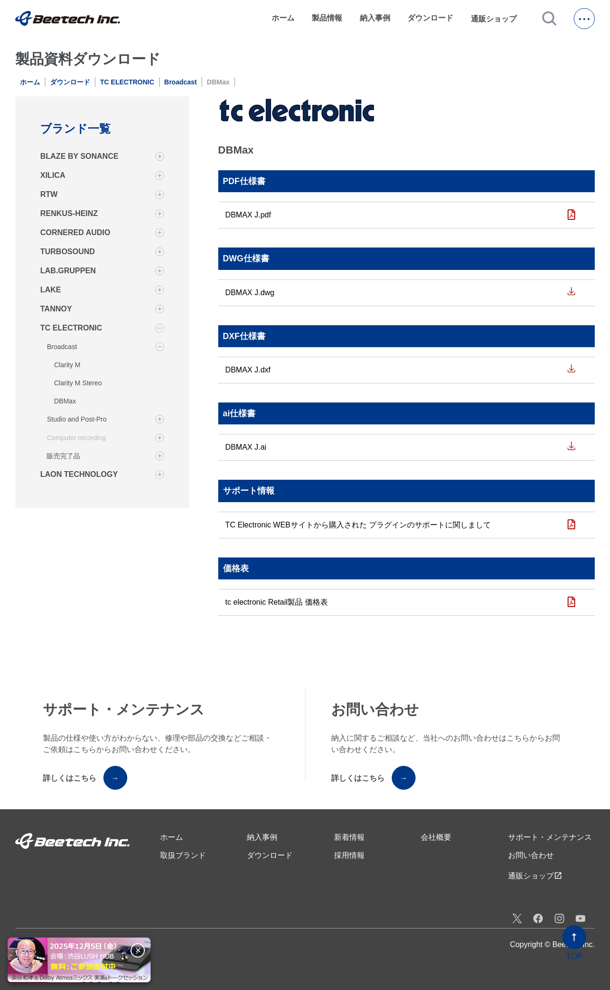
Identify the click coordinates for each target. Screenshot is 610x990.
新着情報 (349, 837)
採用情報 (349, 855)
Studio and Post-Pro (76, 419)
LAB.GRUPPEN (67, 271)
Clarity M (67, 365)
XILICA (52, 175)
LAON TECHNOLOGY (79, 474)
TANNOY (55, 309)
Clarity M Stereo (78, 383)
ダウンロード (430, 18)
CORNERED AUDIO (75, 232)
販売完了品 (63, 456)
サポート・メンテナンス (550, 837)
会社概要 (436, 837)
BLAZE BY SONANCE (79, 156)
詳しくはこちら (85, 778)
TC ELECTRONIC (127, 82)
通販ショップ (498, 18)
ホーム (283, 18)
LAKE (50, 290)
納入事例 (375, 18)
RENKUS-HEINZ (69, 213)
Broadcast (180, 82)
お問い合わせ (531, 855)
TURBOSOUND (67, 252)
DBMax (65, 401)
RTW (48, 194)
